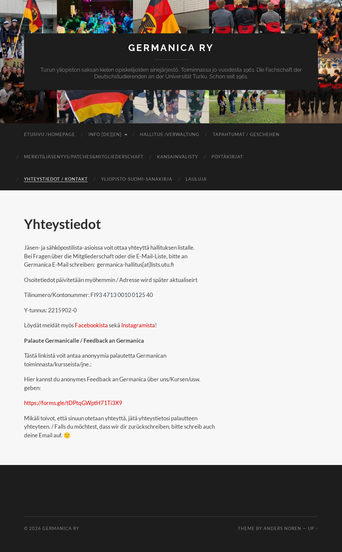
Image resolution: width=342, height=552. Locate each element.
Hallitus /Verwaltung (169, 134)
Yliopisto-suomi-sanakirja (136, 179)
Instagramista (137, 325)
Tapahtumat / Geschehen (246, 134)
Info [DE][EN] (105, 134)
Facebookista (91, 325)
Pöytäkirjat (227, 156)
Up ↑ (313, 528)
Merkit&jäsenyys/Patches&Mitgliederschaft (84, 156)
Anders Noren (282, 528)
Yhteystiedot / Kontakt (56, 179)
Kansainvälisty (177, 156)
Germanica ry (171, 47)
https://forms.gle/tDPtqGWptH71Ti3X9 (73, 402)
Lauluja (196, 179)
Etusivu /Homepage (49, 134)
